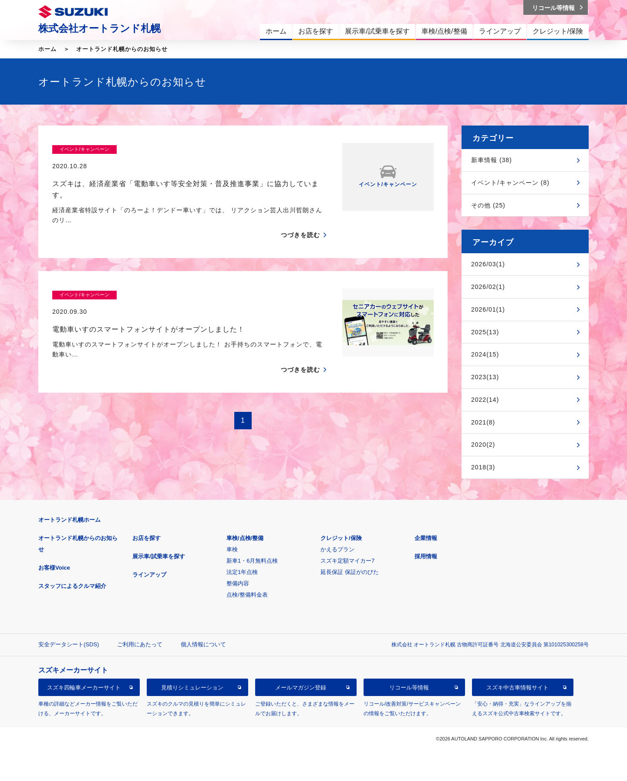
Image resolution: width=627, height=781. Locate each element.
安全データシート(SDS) (68, 644)
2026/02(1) (488, 286)
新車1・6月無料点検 (252, 560)
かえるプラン (337, 549)
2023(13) (485, 377)
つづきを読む (300, 218)
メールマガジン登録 (300, 687)
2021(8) (483, 422)
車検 (232, 549)
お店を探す (146, 538)
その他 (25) (488, 205)
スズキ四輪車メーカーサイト (84, 687)
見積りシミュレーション (192, 687)
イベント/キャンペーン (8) (510, 182)
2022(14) (485, 399)
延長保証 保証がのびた (349, 572)
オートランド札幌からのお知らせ (122, 49)
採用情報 (426, 556)
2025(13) (485, 332)
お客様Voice (54, 567)
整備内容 (237, 583)
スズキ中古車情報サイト (517, 687)
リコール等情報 (409, 687)
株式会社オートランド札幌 (99, 28)
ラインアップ (149, 574)
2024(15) (485, 354)
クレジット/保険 (341, 538)
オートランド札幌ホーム (69, 519)
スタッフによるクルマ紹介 (72, 586)
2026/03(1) (488, 264)
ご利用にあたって (139, 644)
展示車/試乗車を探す (158, 556)
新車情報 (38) (491, 159)
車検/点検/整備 (244, 538)
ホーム (47, 49)
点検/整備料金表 (247, 594)
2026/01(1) (488, 309)
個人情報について (203, 644)
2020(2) (483, 444)
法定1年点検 (242, 572)
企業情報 (426, 538)
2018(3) (483, 467)
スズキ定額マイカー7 (347, 560)
